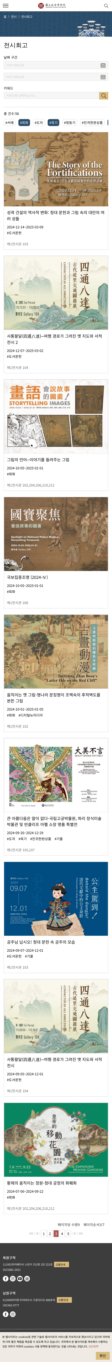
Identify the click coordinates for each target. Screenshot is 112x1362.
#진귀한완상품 (92, 122)
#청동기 (69, 122)
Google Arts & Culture (27, 1278)
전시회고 (26, 16)
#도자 (39, 122)
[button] (97, 6)
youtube (20, 1278)
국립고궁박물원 (52, 5)
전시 (14, 16)
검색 (103, 96)
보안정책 (93, 1346)
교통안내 (60, 1264)
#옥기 (53, 122)
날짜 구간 (10, 57)
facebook (5, 1278)
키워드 (8, 88)
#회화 (24, 122)
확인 (103, 1355)
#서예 (9, 122)
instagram (13, 1278)
